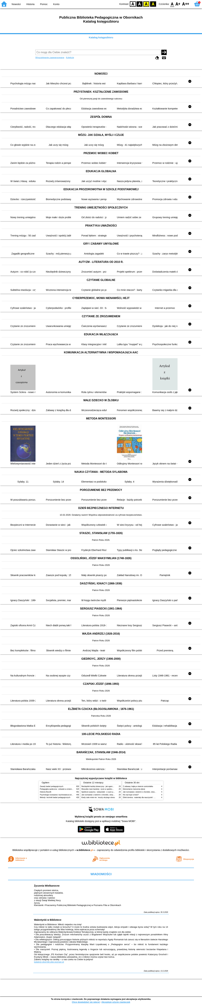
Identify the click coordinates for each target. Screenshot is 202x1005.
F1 (178, 3)
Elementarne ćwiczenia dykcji (134, 789)
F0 (172, 3)
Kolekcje (70, 57)
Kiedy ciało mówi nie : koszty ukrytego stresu (98, 797)
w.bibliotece (85, 850)
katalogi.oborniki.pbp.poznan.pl (49, 962)
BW (139, 3)
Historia (30, 4)
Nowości (16, 4)
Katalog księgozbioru (101, 37)
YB (146, 3)
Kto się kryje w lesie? (131, 795)
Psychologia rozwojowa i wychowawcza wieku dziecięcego (62, 795)
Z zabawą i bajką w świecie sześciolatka (138, 786)
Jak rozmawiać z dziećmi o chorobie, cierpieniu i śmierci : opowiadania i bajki (110, 795)
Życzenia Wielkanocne (47, 885)
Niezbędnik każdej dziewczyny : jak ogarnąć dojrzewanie (102, 786)
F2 (185, 3)
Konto (56, 4)
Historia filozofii (45, 792)
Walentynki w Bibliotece (47, 920)
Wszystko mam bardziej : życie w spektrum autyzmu (100, 789)
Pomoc (44, 4)
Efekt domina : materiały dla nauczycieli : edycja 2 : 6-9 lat (144, 797)
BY (153, 3)
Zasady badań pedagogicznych (51, 786)
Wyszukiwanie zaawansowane (49, 57)
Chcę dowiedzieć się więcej (86, 1002)
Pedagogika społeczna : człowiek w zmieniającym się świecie (63, 789)
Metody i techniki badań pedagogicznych (55, 797)
